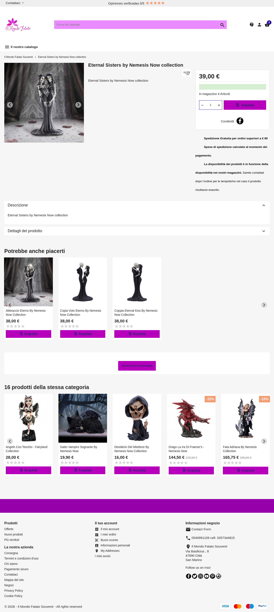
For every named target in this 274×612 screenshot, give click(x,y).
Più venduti (11, 539)
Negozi (9, 585)
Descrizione (137, 205)
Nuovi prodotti (13, 534)
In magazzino (208, 94)
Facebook (188, 576)
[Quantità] (210, 105)
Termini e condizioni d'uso (21, 558)
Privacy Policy (13, 590)
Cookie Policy (13, 596)
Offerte (8, 529)
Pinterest (212, 576)
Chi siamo (11, 563)
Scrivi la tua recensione (137, 365)
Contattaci (11, 574)
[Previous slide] (10, 105)
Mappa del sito (14, 580)
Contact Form (198, 529)
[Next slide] (78, 105)
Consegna (11, 553)
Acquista (244, 105)
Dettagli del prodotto (137, 231)
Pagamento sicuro (16, 569)
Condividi (240, 121)
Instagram (218, 576)
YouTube (206, 576)
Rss (200, 576)
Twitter (194, 576)
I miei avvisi (102, 556)
